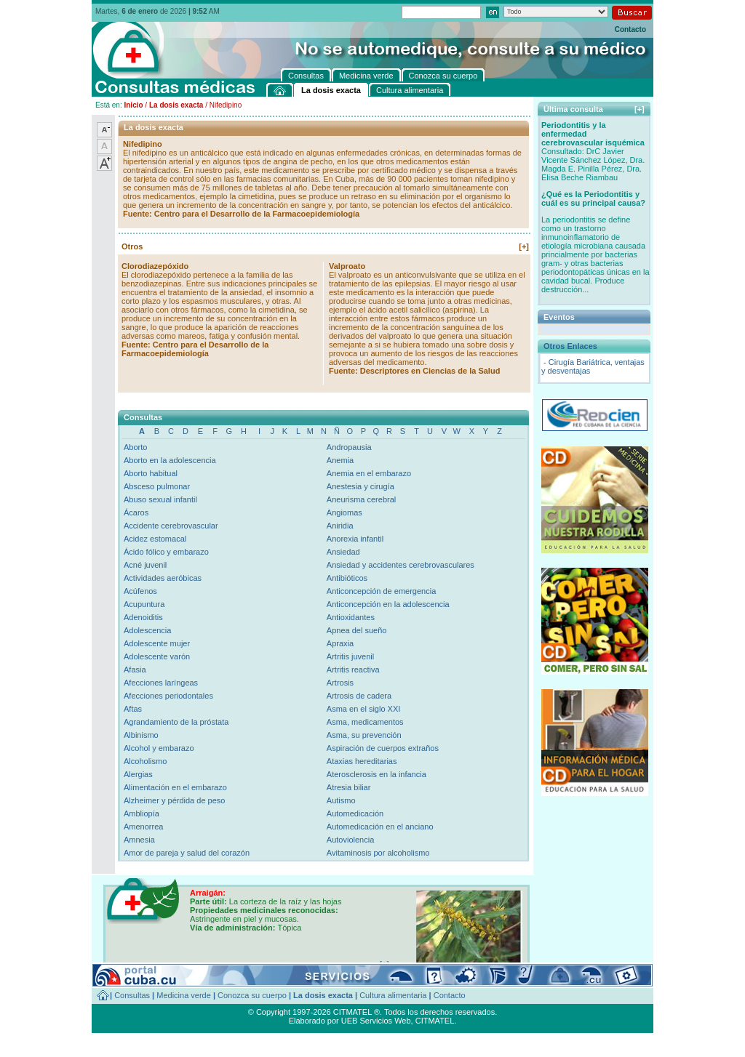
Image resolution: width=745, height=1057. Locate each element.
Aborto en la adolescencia (170, 460)
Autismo (341, 800)
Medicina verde (183, 995)
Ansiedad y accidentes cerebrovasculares (400, 564)
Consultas (132, 995)
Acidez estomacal (155, 538)
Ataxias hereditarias (362, 761)
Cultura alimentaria (392, 995)
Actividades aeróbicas (163, 578)
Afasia (135, 669)
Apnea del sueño (357, 630)
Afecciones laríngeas (161, 682)
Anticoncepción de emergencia (381, 591)
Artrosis (340, 682)
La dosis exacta (176, 105)
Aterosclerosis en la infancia (376, 774)
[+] (524, 246)
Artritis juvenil (350, 656)
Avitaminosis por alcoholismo (378, 852)
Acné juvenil (145, 564)
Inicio (133, 105)
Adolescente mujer (157, 643)
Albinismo (141, 735)
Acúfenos (140, 591)
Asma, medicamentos (365, 722)
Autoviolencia (350, 839)
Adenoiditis (143, 617)
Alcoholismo (145, 761)
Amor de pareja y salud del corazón (187, 852)
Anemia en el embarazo (369, 473)
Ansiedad (343, 551)
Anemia (340, 460)
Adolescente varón (157, 656)
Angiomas (344, 512)
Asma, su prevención (364, 735)
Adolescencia (147, 630)
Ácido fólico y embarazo (166, 551)
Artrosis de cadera (359, 695)
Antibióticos (347, 578)
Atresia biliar (349, 787)
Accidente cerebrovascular (171, 525)
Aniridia (340, 525)
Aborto (135, 447)
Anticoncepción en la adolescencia (388, 604)
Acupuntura (144, 604)
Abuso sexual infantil (160, 499)
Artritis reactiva (353, 669)
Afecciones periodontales (168, 695)
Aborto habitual (151, 473)
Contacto (630, 29)
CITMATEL (435, 1020)
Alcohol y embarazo (159, 748)
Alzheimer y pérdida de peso (174, 800)
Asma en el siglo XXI (364, 708)
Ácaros (136, 512)
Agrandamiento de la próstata (176, 722)
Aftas (133, 708)
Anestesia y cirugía (360, 486)
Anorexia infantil (355, 538)
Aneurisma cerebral (361, 499)
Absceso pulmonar (157, 486)
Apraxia (340, 643)
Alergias (138, 774)
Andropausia (349, 447)
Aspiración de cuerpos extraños (383, 748)
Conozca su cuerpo (252, 995)
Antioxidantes (351, 617)
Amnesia (139, 839)
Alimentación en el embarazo (175, 787)
